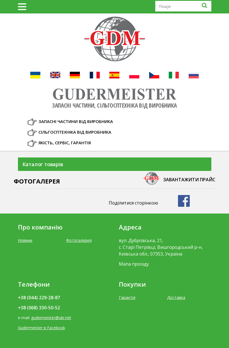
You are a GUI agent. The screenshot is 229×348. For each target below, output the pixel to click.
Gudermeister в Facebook (41, 327)
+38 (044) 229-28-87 (39, 297)
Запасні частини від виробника (75, 121)
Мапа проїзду (134, 264)
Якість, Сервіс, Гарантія (64, 142)
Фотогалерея (79, 240)
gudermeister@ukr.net (51, 317)
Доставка (176, 297)
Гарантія (127, 297)
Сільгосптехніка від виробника (74, 132)
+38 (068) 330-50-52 (39, 308)
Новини (25, 240)
